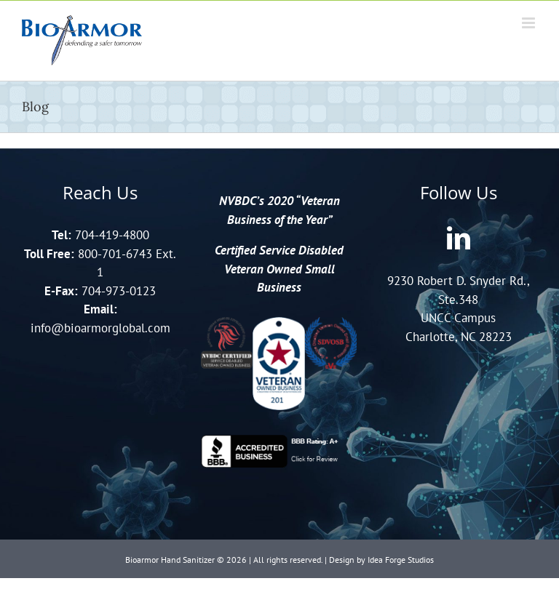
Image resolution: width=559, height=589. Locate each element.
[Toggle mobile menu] (529, 23)
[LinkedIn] (458, 237)
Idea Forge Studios (401, 559)
